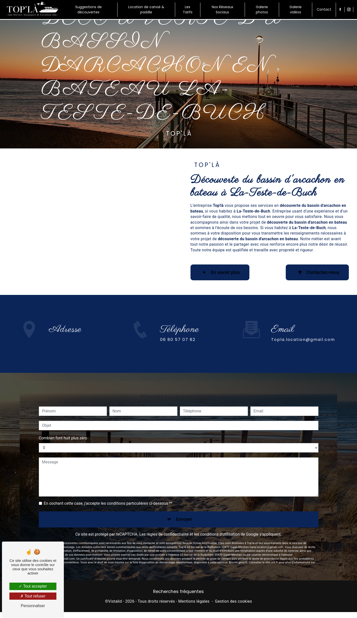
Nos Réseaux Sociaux (222, 9)
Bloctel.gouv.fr (238, 554)
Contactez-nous (316, 272)
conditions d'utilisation (220, 525)
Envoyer (184, 510)
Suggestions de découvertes (88, 9)
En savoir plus (221, 272)
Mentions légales (193, 601)
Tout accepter (33, 586)
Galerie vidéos (295, 9)
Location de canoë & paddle (146, 9)
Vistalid (115, 601)
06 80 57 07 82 (177, 348)
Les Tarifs (187, 9)
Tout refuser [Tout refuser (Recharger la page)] (33, 596)
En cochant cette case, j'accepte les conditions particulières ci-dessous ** (108, 494)
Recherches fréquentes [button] (178, 592)
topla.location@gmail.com (303, 330)
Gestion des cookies (233, 601)
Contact (323, 9)
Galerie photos (262, 9)
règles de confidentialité (168, 525)
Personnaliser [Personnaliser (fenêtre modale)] (33, 606)
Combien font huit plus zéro (63, 429)
